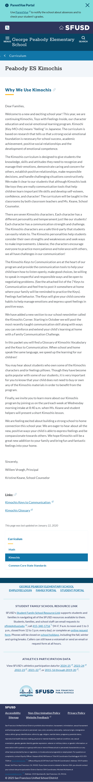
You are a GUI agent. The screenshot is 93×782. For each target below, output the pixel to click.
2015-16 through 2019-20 (61, 670)
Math (12, 549)
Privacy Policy (76, 712)
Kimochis (14, 557)
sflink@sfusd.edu (15, 626)
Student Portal (72, 590)
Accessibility (13, 712)
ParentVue (23, 12)
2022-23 (21, 670)
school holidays (50, 634)
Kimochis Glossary (19, 510)
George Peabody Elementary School (46, 586)
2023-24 (80, 665)
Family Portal (46, 590)
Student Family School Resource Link (38, 612)
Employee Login (20, 590)
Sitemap (14, 717)
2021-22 (34, 670)
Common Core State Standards (27, 565)
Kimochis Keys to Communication (29, 502)
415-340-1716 (42, 626)
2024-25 (66, 665)
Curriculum (17, 56)
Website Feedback (38, 717)
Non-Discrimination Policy (44, 712)
